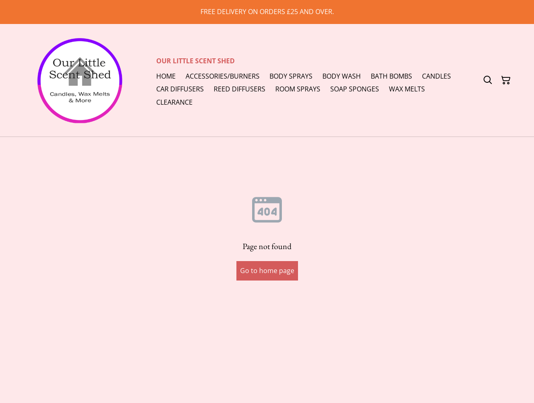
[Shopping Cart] (506, 80)
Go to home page (267, 270)
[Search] (488, 80)
